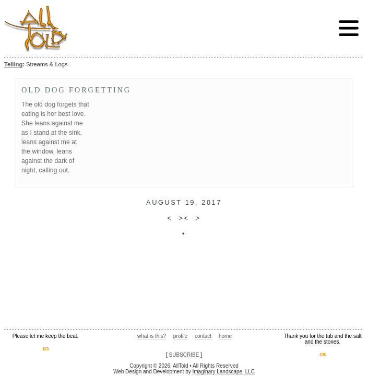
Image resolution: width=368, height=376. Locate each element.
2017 (211, 202)
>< (184, 218)
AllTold (36, 29)
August (164, 202)
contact (203, 336)
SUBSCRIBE (184, 355)
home (225, 336)
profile (180, 336)
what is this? (151, 336)
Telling (13, 64)
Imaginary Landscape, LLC (224, 371)
